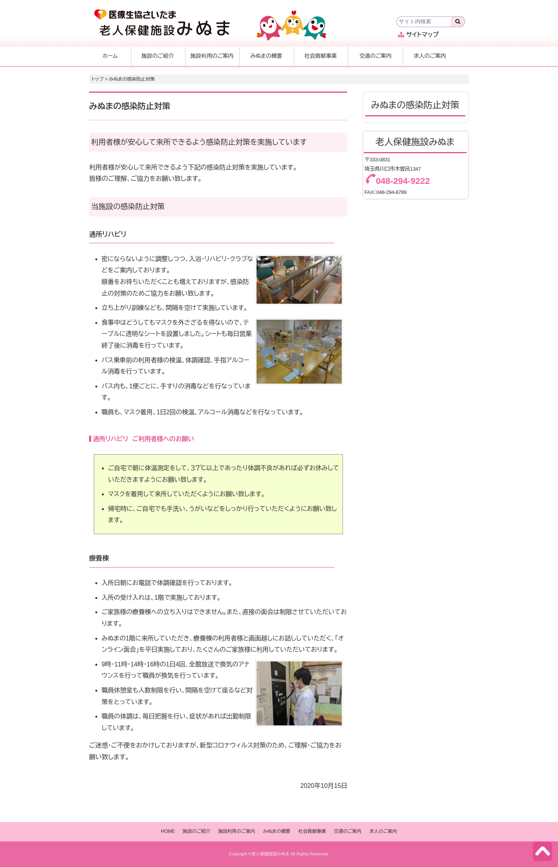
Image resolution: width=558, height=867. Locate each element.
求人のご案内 (429, 56)
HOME (168, 831)
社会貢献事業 (320, 56)
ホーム (109, 56)
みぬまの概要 (266, 56)
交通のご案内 (375, 56)
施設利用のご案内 (212, 56)
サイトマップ (418, 34)
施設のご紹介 (157, 56)
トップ (97, 79)
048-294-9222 (403, 181)
